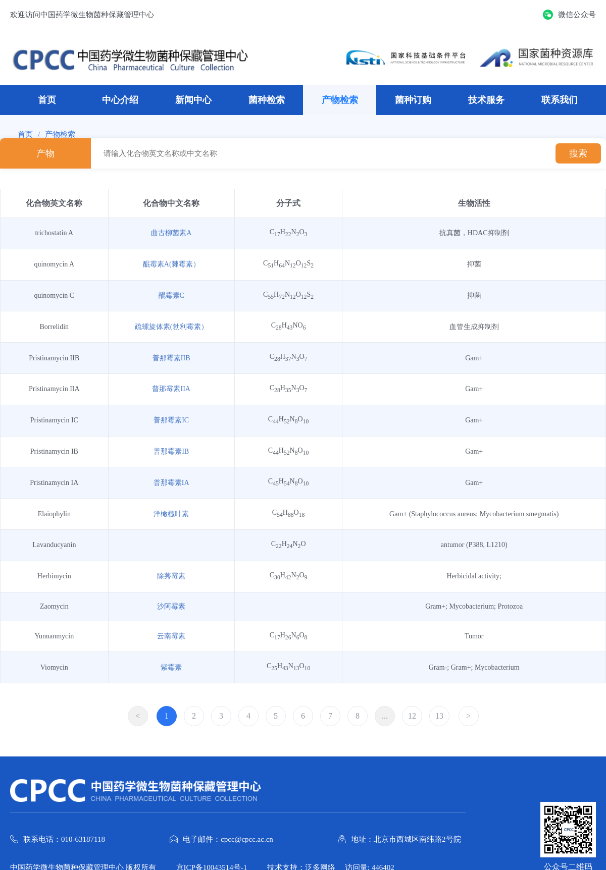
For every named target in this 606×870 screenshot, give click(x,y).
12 (412, 716)
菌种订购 (413, 100)
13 (439, 716)
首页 (47, 100)
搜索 (578, 153)
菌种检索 (266, 100)
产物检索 (340, 100)
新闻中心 (193, 100)
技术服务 (486, 100)
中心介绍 (120, 100)
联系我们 (559, 100)
